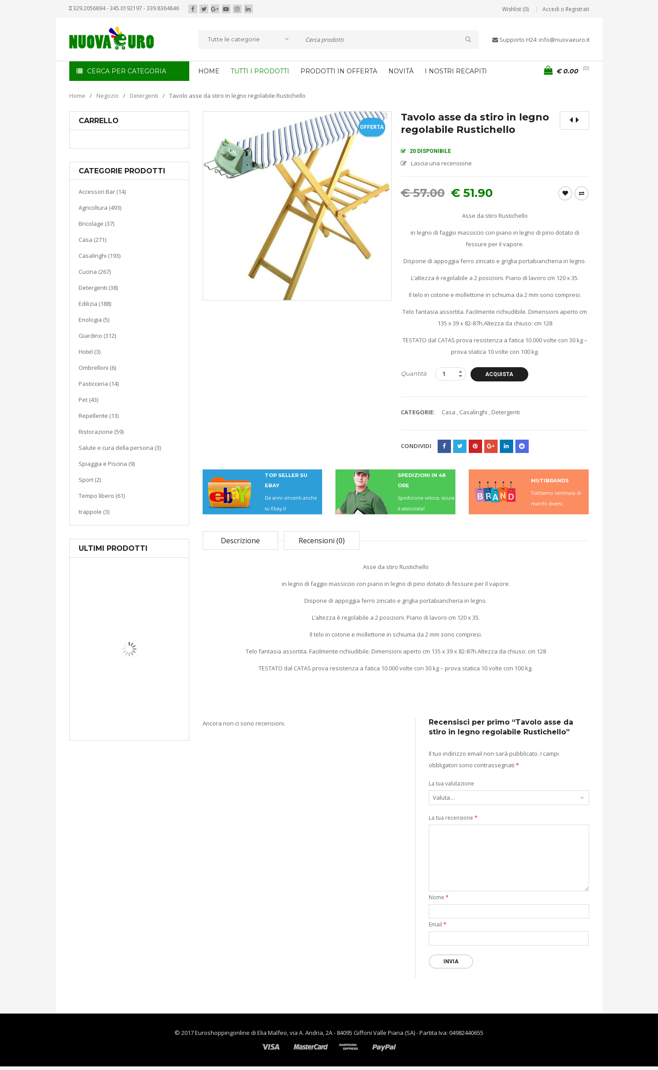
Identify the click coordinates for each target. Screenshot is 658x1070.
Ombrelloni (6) (97, 368)
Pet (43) (88, 400)
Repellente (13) (99, 416)
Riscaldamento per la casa (150, 706)
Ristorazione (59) (101, 432)
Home (77, 96)
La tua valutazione (451, 783)
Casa (128, 695)
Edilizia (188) (95, 304)
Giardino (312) (97, 336)
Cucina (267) (95, 272)
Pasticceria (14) (99, 384)
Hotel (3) (89, 352)
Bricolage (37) (96, 224)
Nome (439, 897)
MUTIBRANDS (550, 480)
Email (438, 924)
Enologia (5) (94, 320)
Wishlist (565, 193)
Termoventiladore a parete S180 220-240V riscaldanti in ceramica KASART (150, 733)
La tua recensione (453, 818)
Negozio (107, 96)
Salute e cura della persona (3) (120, 448)
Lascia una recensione (441, 163)
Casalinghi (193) (99, 256)
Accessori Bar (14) (102, 192)
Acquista (499, 374)
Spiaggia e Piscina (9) (107, 464)
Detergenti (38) (98, 288)
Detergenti (144, 96)
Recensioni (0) (322, 540)
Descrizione (240, 540)
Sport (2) (90, 480)
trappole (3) (94, 512)
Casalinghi (473, 412)
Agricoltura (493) (100, 208)
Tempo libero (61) (102, 496)
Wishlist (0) (515, 9)
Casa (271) (92, 240)
